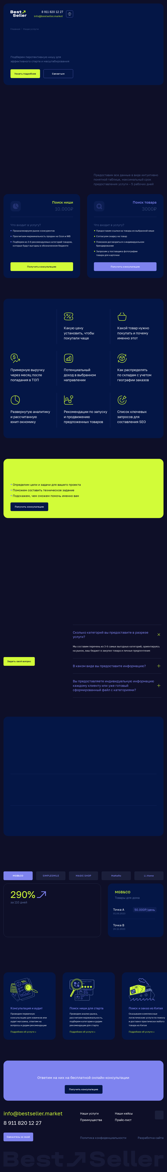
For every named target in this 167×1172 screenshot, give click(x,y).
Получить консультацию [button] (41, 266)
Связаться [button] (58, 73)
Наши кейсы (124, 1113)
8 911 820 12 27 (52, 12)
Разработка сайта (151, 1138)
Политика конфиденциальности (103, 1138)
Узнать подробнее (25, 73)
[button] (69, 13)
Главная (15, 29)
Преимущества (91, 1120)
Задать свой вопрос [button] (19, 661)
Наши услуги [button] (89, 1113)
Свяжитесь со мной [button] (18, 1137)
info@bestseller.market (48, 16)
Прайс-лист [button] (123, 1120)
